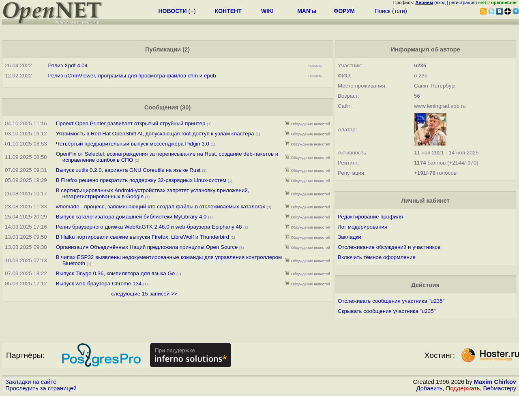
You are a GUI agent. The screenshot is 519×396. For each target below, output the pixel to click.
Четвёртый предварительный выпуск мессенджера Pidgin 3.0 (132, 144)
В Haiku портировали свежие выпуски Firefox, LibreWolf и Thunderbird (142, 237)
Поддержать (463, 388)
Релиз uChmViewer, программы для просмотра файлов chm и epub (132, 76)
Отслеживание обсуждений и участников (389, 247)
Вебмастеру (499, 388)
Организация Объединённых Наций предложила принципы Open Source (147, 247)
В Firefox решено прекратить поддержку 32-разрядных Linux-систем (142, 180)
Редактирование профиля (370, 217)
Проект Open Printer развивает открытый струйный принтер (131, 123)
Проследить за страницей (41, 388)
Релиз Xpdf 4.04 (67, 65)
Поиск (382, 11)
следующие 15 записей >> (144, 294)
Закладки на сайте (30, 382)
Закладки (349, 237)
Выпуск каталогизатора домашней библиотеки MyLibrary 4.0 (131, 217)
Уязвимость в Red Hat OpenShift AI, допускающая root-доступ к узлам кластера (155, 134)
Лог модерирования (362, 227)
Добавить (429, 388)
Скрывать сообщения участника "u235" (386, 311)
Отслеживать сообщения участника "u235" (391, 301)
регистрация (462, 2)
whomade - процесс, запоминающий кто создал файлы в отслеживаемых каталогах (160, 206)
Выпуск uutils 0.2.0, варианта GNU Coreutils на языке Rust (129, 170)
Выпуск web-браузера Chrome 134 (99, 283)
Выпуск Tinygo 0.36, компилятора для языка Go (115, 273)
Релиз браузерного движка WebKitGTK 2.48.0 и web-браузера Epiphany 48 (149, 227)
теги (399, 11)
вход (441, 2)
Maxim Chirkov (495, 382)
